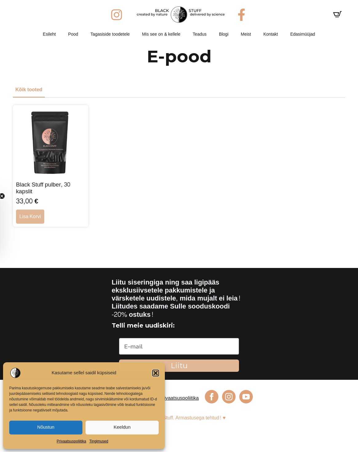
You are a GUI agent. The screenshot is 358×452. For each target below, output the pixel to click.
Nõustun (45, 427)
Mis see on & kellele (161, 34)
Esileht (49, 34)
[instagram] (229, 396)
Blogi (224, 34)
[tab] (29, 89)
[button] (156, 373)
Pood (73, 34)
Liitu (179, 365)
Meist (246, 34)
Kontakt (270, 34)
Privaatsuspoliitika (71, 441)
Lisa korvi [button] (30, 216)
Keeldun (121, 427)
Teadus (199, 34)
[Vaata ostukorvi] (337, 14)
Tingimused (98, 441)
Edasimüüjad (302, 34)
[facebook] (211, 396)
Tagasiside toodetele (110, 34)
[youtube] (246, 396)
